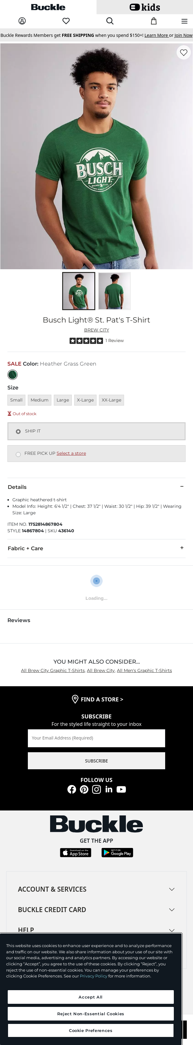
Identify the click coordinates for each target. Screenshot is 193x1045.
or (159, 35)
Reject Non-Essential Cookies (90, 1013)
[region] (91, 989)
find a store (102, 699)
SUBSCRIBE (96, 761)
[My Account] (22, 21)
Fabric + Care (96, 548)
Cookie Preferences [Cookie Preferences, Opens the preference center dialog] (91, 1030)
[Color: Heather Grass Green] (12, 374)
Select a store (71, 453)
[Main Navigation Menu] (184, 22)
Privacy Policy (93, 975)
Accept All (91, 997)
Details (96, 486)
